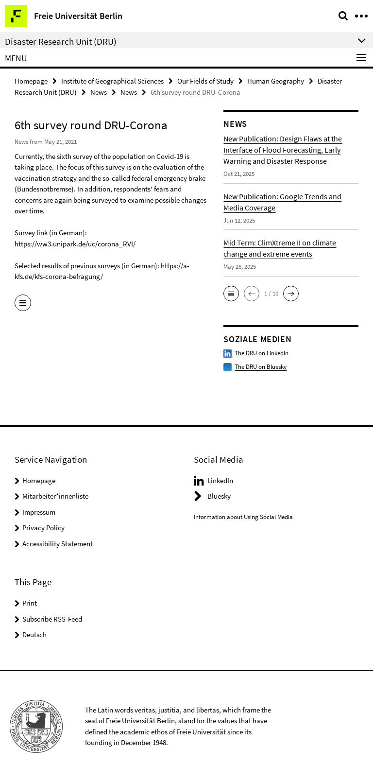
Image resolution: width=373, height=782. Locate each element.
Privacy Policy (43, 527)
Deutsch (34, 634)
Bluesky (219, 496)
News (98, 92)
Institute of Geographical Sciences (112, 81)
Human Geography (275, 81)
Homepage (31, 81)
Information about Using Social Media (243, 517)
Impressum (38, 512)
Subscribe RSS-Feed (52, 619)
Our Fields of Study (205, 81)
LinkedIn (220, 480)
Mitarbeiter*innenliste (55, 496)
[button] (231, 293)
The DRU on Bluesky (261, 367)
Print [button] (29, 603)
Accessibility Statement (57, 543)
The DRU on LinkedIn (255, 353)
